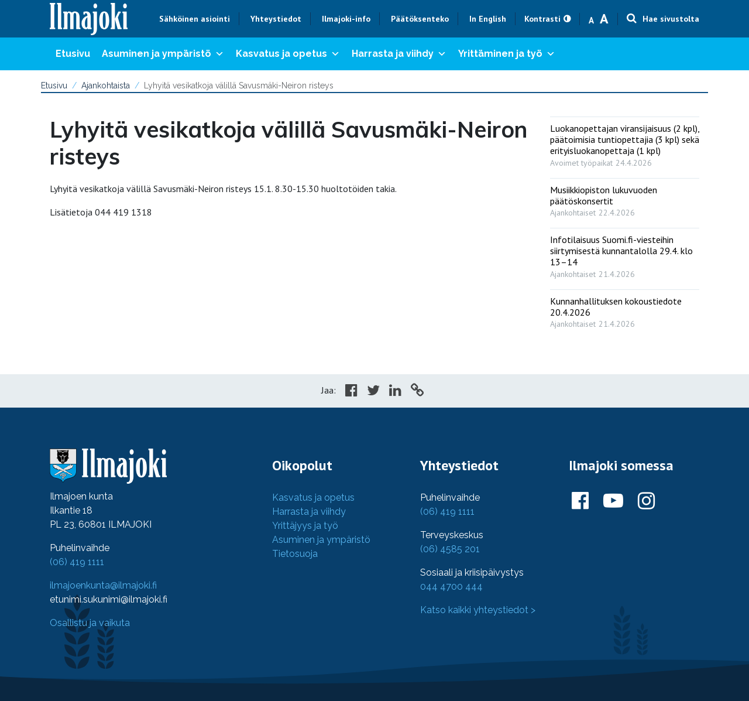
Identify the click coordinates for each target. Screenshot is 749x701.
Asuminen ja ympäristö (163, 53)
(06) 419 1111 (77, 561)
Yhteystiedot (275, 18)
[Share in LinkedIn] (395, 392)
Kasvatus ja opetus (288, 53)
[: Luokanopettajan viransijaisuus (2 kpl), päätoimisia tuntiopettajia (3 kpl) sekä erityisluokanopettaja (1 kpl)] (624, 143)
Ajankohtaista (105, 85)
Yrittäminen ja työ (506, 53)
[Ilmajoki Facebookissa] (580, 501)
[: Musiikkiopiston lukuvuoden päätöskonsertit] (624, 198)
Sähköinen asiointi (194, 18)
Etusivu (73, 53)
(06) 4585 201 (450, 549)
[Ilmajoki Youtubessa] (613, 501)
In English (487, 18)
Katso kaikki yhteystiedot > (477, 609)
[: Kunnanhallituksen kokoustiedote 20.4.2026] (624, 309)
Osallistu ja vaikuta (90, 622)
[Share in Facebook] (351, 392)
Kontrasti (542, 18)
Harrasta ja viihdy (399, 53)
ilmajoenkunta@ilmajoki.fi (103, 585)
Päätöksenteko (420, 18)
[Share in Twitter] (373, 392)
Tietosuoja (295, 553)
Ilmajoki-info (346, 18)
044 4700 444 (451, 586)
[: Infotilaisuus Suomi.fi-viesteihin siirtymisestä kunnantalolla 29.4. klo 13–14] (624, 254)
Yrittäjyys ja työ (305, 525)
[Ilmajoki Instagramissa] (646, 501)
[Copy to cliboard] (417, 392)
